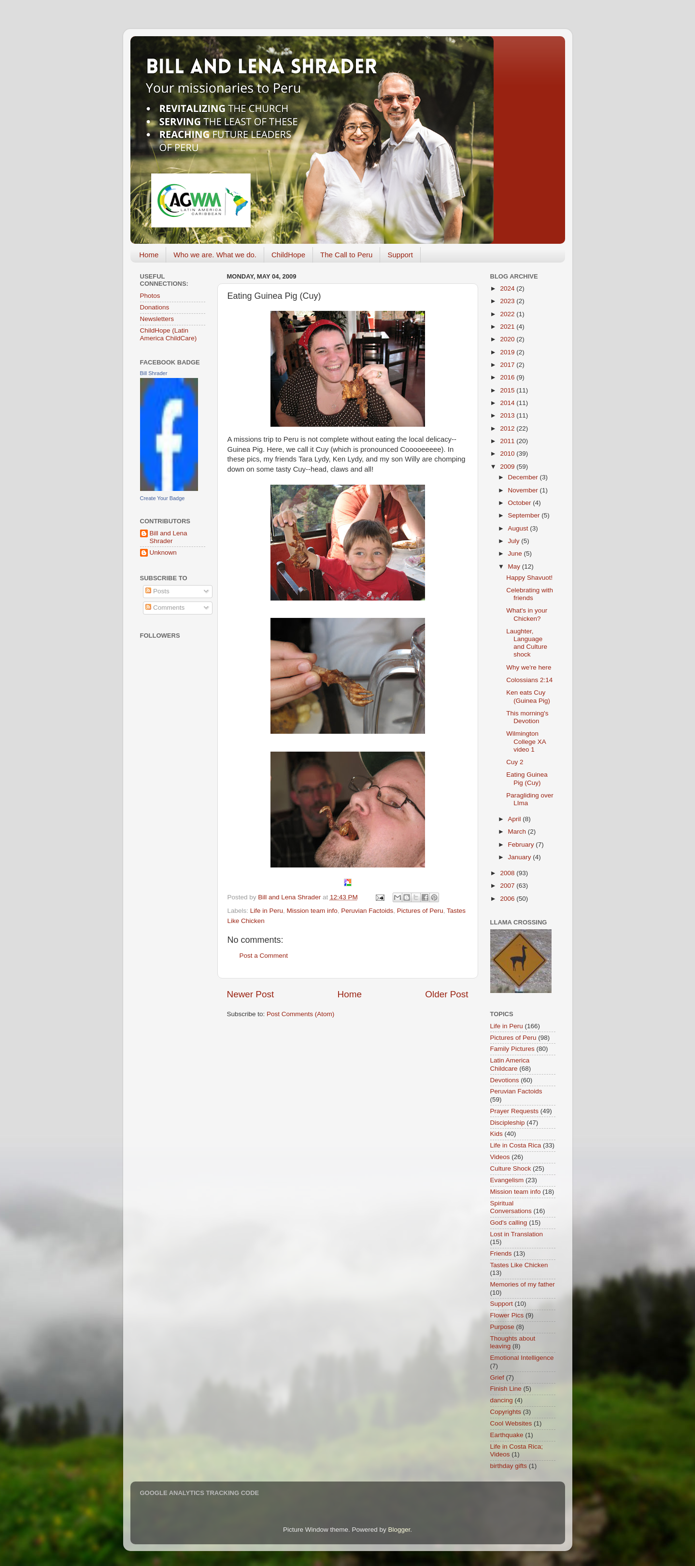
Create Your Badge (162, 498)
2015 (508, 390)
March (518, 831)
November (524, 490)
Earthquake (507, 1435)
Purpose (502, 1326)
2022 (508, 314)
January (520, 857)
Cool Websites (511, 1423)
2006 (508, 898)
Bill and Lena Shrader (168, 537)
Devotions (504, 1080)
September (525, 515)
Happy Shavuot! (529, 577)
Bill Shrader (154, 373)
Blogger (399, 1529)
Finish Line (506, 1388)
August (519, 528)
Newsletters (157, 318)
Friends (501, 1253)
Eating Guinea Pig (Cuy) (527, 778)
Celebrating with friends (529, 594)
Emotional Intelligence (522, 1357)
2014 (508, 402)
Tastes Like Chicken (519, 1265)
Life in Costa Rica (515, 1145)
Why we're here (528, 667)
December (524, 477)
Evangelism (507, 1180)
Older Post (446, 994)
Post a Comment (264, 955)
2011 (508, 441)
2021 (508, 326)
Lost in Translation (516, 1234)
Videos (500, 1157)
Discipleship (507, 1122)
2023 (508, 301)
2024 (508, 288)
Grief (497, 1377)
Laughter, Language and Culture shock (526, 643)
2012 (508, 428)
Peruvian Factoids (367, 910)
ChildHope (288, 255)
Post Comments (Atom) (300, 1014)
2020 (508, 339)
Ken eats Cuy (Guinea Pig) (528, 696)
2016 (508, 377)
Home (148, 255)
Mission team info (312, 910)
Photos (150, 295)
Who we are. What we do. (214, 255)
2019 (508, 352)
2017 (508, 364)
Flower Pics (507, 1315)
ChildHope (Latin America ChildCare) (168, 334)
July (515, 541)
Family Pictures (512, 1048)
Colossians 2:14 (529, 680)
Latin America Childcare (510, 1064)
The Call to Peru (346, 255)
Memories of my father (522, 1284)
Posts (157, 591)
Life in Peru (266, 910)
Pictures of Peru (420, 910)
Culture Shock (510, 1168)
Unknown (163, 552)
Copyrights (506, 1411)
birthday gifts (508, 1465)
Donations (155, 307)
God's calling (508, 1222)
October (520, 502)
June (516, 553)
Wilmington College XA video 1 (526, 741)
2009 (508, 466)
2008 (508, 873)
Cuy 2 (514, 762)
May (515, 566)
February (522, 844)
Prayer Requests (514, 1111)
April (515, 819)
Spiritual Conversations (511, 1207)
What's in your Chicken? (526, 614)
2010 (508, 453)
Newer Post (250, 994)
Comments (164, 607)
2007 (508, 885)
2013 (508, 415)
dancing (501, 1400)
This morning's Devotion (527, 717)
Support (400, 255)
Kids (496, 1133)
